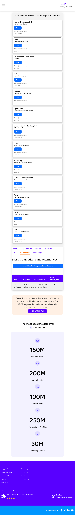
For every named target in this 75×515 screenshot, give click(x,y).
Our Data (24, 476)
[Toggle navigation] (3, 6)
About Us (24, 472)
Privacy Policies (6, 472)
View (17, 28)
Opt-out (4, 483)
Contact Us (25, 479)
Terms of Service (7, 476)
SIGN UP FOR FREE (37, 311)
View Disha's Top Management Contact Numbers (38, 266)
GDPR (3, 479)
